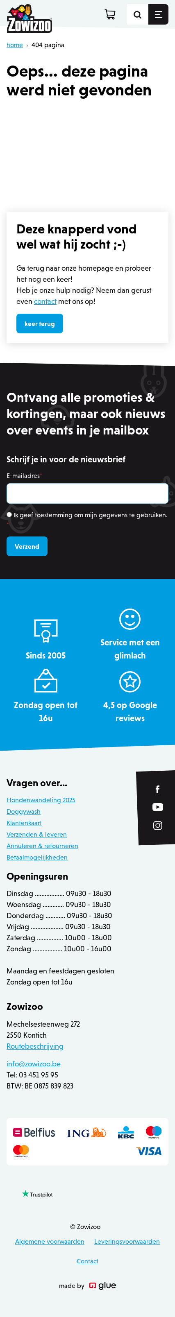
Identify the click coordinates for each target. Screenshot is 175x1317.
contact (45, 301)
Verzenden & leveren (37, 834)
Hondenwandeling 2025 (41, 800)
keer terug (40, 323)
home (15, 44)
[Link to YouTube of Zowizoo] (157, 807)
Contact (87, 1261)
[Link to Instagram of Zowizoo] (157, 825)
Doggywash (24, 811)
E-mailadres (24, 475)
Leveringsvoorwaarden (127, 1241)
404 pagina (48, 44)
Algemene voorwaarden (49, 1241)
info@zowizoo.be (34, 1064)
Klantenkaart (24, 822)
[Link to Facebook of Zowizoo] (158, 789)
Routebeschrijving (35, 1046)
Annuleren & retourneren (42, 845)
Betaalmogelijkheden (37, 857)
